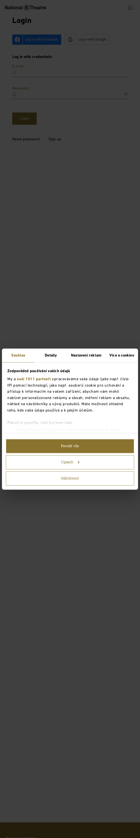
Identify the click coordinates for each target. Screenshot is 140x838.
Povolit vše (70, 446)
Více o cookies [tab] (121, 355)
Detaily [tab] (51, 355)
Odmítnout (70, 478)
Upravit (70, 462)
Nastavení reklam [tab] (86, 355)
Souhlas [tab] (18, 355)
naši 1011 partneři (34, 379)
